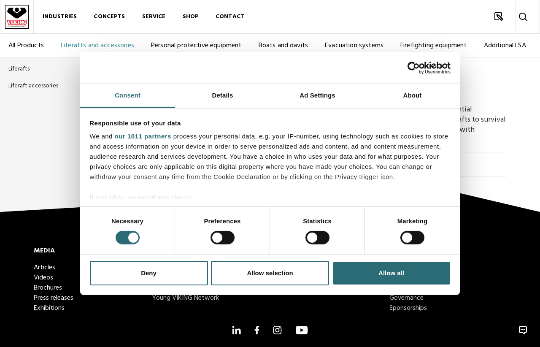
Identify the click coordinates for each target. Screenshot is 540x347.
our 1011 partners (143, 136)
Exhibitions (49, 308)
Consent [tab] (127, 95)
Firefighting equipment (433, 45)
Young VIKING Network (185, 298)
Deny (149, 273)
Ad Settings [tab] (317, 95)
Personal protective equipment (196, 45)
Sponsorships (408, 308)
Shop (191, 17)
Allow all (391, 273)
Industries (60, 17)
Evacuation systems (354, 45)
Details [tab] (222, 95)
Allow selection (270, 273)
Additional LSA (505, 45)
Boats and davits (283, 45)
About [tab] (412, 95)
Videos (43, 277)
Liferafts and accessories (97, 45)
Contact (230, 17)
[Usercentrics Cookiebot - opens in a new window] (414, 67)
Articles (44, 267)
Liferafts (19, 69)
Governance (406, 298)
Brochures (48, 287)
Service (154, 17)
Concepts (109, 17)
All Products (26, 45)
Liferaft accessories (33, 86)
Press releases (53, 298)
